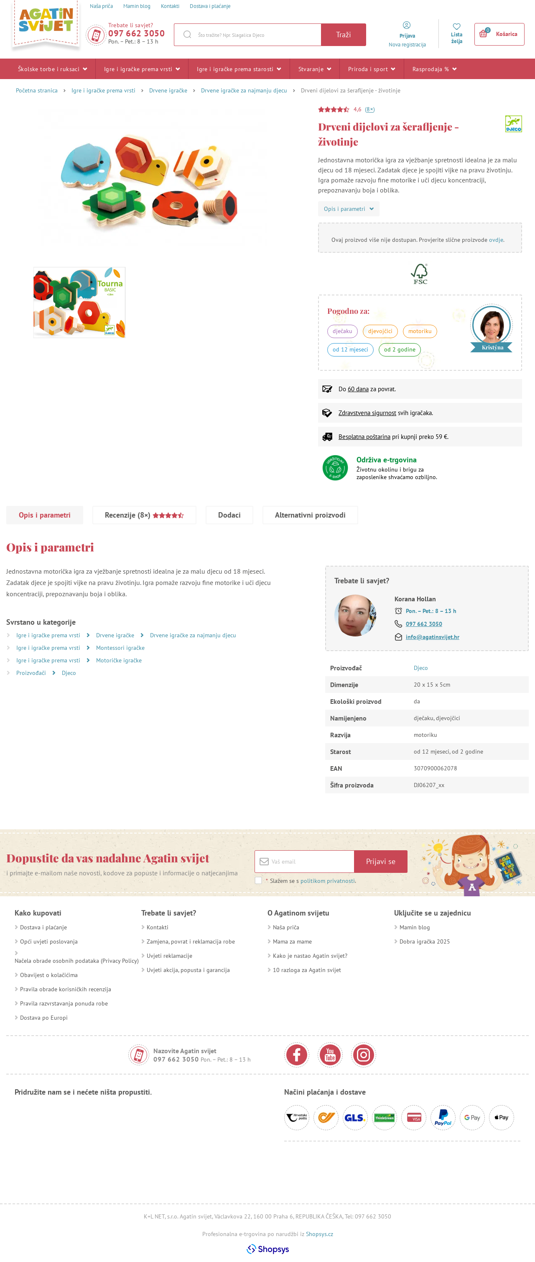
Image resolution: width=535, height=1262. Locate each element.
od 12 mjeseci (350, 349)
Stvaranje (314, 68)
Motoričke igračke (119, 660)
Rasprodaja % (435, 68)
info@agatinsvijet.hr (432, 637)
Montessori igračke (120, 648)
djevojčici (380, 331)
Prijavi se (380, 861)
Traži (343, 34)
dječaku (342, 331)
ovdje (496, 240)
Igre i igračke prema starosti (239, 68)
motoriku (420, 331)
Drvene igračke (168, 90)
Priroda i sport (371, 68)
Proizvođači (32, 673)
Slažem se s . (310, 881)
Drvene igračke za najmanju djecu (244, 90)
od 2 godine (399, 349)
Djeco (69, 673)
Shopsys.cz (319, 1234)
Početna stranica (37, 90)
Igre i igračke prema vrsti (142, 68)
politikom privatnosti (328, 881)
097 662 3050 (136, 33)
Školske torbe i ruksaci (52, 68)
